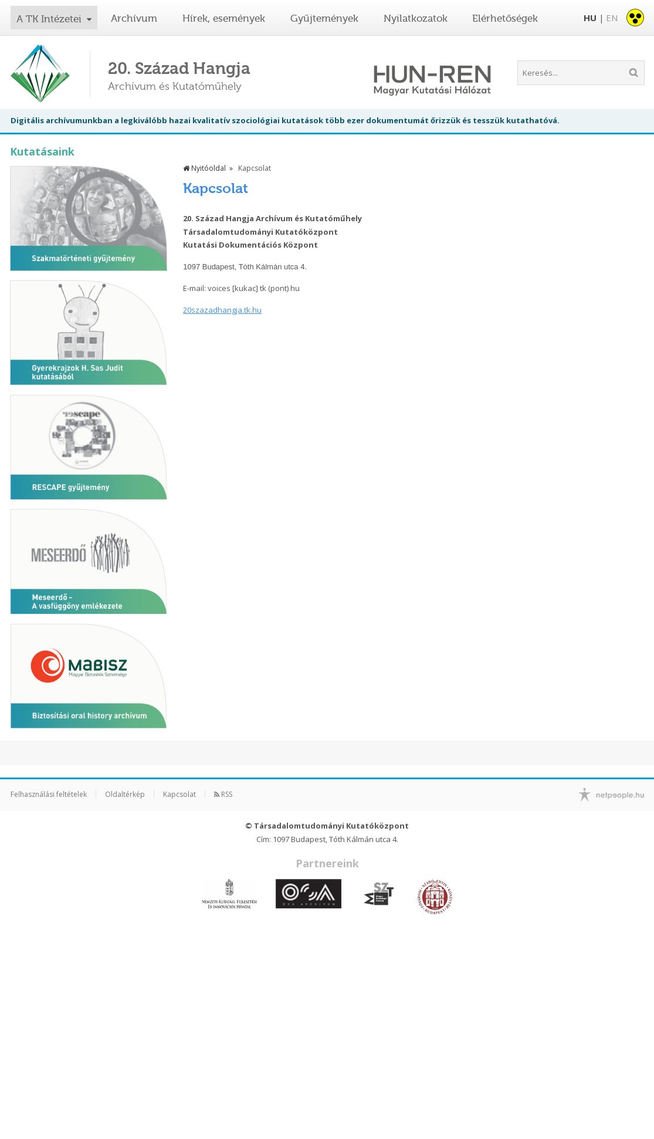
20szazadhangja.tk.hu (222, 310)
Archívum (134, 18)
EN (612, 17)
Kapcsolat (179, 794)
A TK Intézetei (50, 19)
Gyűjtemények (324, 18)
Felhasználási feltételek (49, 794)
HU (590, 17)
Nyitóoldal (204, 168)
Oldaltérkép (125, 794)
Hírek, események (223, 18)
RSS (223, 794)
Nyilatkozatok (416, 18)
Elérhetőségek (505, 18)
